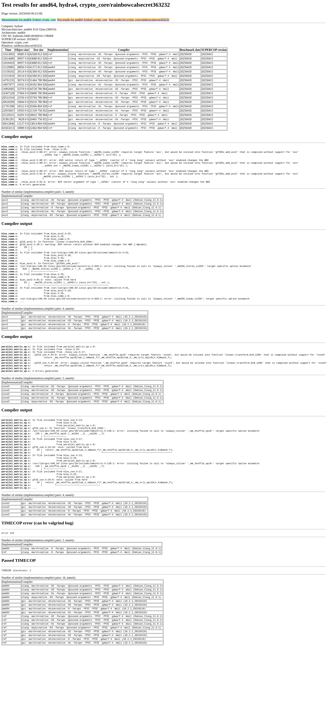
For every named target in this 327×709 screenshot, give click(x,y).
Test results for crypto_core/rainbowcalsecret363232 (139, 19)
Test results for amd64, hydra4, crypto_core (82, 19)
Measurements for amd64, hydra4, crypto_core (29, 19)
